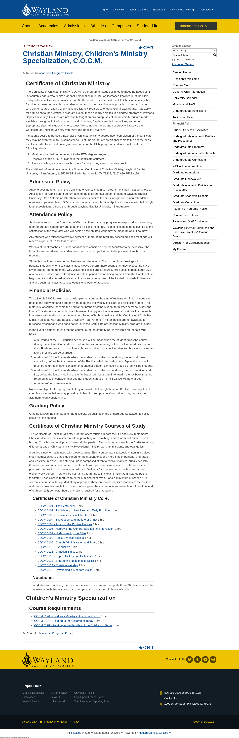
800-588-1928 (193, 692)
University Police (84, 692)
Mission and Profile (185, 104)
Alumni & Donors (138, 9)
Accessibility (29, 721)
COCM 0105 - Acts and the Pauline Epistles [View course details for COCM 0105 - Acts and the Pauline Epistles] (65, 524)
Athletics (98, 26)
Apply (104, 9)
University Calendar (185, 98)
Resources (205, 9)
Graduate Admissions (186, 172)
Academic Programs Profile (56, 73)
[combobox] (121, 40)
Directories (28, 697)
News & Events (31, 701)
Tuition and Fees (183, 117)
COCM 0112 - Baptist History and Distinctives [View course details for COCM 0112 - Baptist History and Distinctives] (66, 556)
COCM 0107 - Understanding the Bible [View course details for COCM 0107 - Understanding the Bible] (62, 533)
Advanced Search (183, 64)
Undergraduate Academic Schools (194, 153)
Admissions (74, 26)
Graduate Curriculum (186, 202)
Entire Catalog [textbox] (179, 50)
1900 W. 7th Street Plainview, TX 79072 (187, 703)
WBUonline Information (187, 166)
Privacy (75, 721)
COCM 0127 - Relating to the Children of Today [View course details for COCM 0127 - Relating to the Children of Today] (63, 620)
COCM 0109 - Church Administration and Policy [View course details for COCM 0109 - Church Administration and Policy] (67, 542)
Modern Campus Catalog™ (155, 732)
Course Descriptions (185, 215)
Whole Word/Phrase (185, 60)
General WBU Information (189, 91)
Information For (191, 26)
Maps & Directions (33, 692)
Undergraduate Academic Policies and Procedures (194, 138)
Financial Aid (181, 123)
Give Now (118, 9)
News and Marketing (182, 9)
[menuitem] (104, 9)
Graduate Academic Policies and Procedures (193, 187)
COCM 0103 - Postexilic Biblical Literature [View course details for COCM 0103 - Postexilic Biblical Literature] (64, 515)
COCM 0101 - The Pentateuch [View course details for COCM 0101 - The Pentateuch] (57, 506)
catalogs (76, 732)
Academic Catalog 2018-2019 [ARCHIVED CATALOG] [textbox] (115, 40)
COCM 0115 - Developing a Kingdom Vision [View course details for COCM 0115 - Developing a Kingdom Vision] (65, 570)
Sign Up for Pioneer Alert (88, 697)
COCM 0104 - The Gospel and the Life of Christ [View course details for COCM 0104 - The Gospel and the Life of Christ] (67, 519)
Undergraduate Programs (188, 147)
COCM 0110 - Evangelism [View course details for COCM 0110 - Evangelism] (54, 547)
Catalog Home (182, 72)
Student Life (147, 26)
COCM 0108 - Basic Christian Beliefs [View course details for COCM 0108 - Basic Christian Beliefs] (61, 537)
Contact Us (170, 698)
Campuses (121, 26)
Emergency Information (54, 721)
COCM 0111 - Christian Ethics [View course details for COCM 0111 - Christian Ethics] (56, 551)
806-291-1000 (172, 692)
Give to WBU (59, 692)
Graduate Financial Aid (187, 179)
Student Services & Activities (190, 130)
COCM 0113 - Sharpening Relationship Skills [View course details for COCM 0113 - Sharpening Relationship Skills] (66, 560)
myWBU (56, 697)
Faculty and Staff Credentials (191, 221)
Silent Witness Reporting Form (92, 701)
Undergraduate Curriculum (189, 159)
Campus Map (181, 85)
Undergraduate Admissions (189, 110)
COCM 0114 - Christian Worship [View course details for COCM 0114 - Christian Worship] (58, 565)
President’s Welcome (186, 79)
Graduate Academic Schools (190, 196)
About (27, 26)
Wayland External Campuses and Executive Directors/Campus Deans (193, 232)
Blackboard (58, 701)
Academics (48, 26)
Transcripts (159, 9)
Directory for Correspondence (191, 242)
